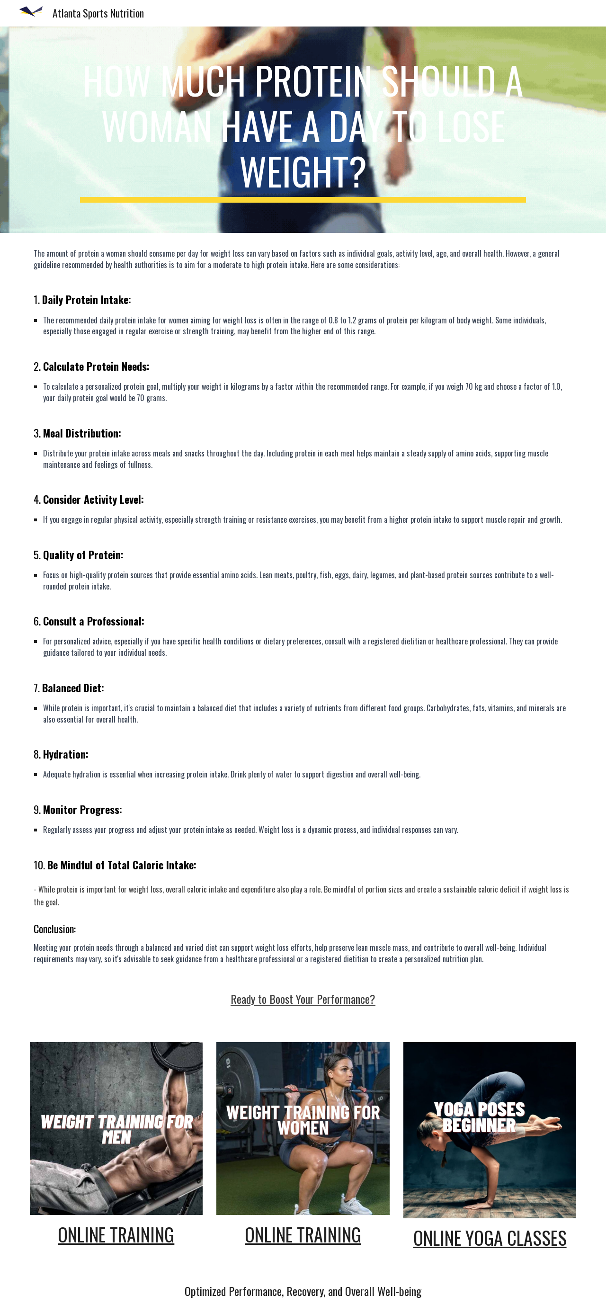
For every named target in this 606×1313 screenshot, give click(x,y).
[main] (302, 129)
